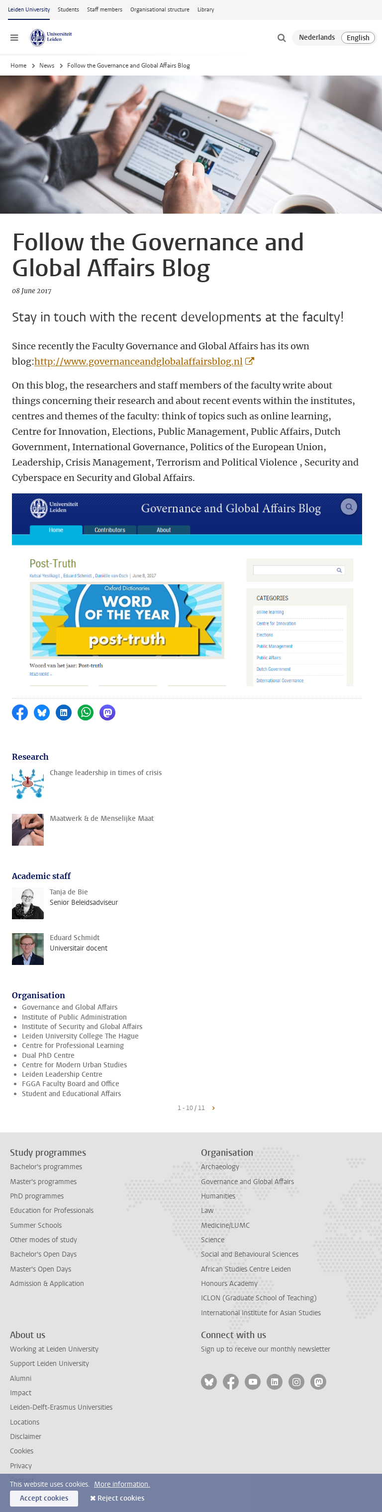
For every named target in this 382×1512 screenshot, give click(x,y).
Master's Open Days (40, 1269)
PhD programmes (37, 1196)
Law (207, 1210)
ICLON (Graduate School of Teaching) (259, 1298)
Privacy (21, 1466)
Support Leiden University (49, 1363)
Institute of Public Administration (74, 1017)
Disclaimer (25, 1436)
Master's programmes (43, 1182)
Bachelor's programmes (46, 1167)
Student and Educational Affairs (71, 1094)
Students (68, 9)
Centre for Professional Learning (73, 1045)
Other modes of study (43, 1240)
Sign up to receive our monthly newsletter (265, 1349)
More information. (122, 1484)
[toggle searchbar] (281, 38)
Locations (24, 1422)
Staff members (104, 9)
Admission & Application (47, 1283)
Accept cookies (44, 1498)
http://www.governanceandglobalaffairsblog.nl (138, 361)
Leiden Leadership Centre (62, 1074)
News (46, 66)
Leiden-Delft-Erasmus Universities (61, 1407)
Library (205, 9)
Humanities (218, 1196)
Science (212, 1240)
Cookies (21, 1451)
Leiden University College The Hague (80, 1036)
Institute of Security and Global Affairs (82, 1027)
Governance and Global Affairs (69, 1007)
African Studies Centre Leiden (246, 1269)
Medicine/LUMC (225, 1225)
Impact (20, 1393)
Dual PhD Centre (48, 1055)
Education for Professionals (52, 1210)
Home (18, 66)
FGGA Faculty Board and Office (70, 1084)
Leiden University (29, 9)
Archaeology (220, 1167)
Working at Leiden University (54, 1349)
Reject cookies (120, 1498)
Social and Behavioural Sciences (249, 1254)
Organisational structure (160, 9)
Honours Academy (229, 1283)
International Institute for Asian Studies (261, 1313)
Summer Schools (36, 1225)
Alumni (20, 1378)
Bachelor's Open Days (43, 1254)
